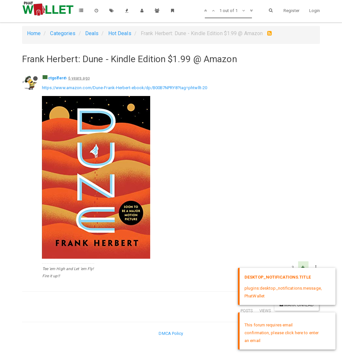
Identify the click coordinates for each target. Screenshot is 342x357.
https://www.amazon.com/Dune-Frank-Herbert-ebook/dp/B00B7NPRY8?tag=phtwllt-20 (124, 87)
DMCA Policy (171, 333)
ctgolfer (55, 78)
